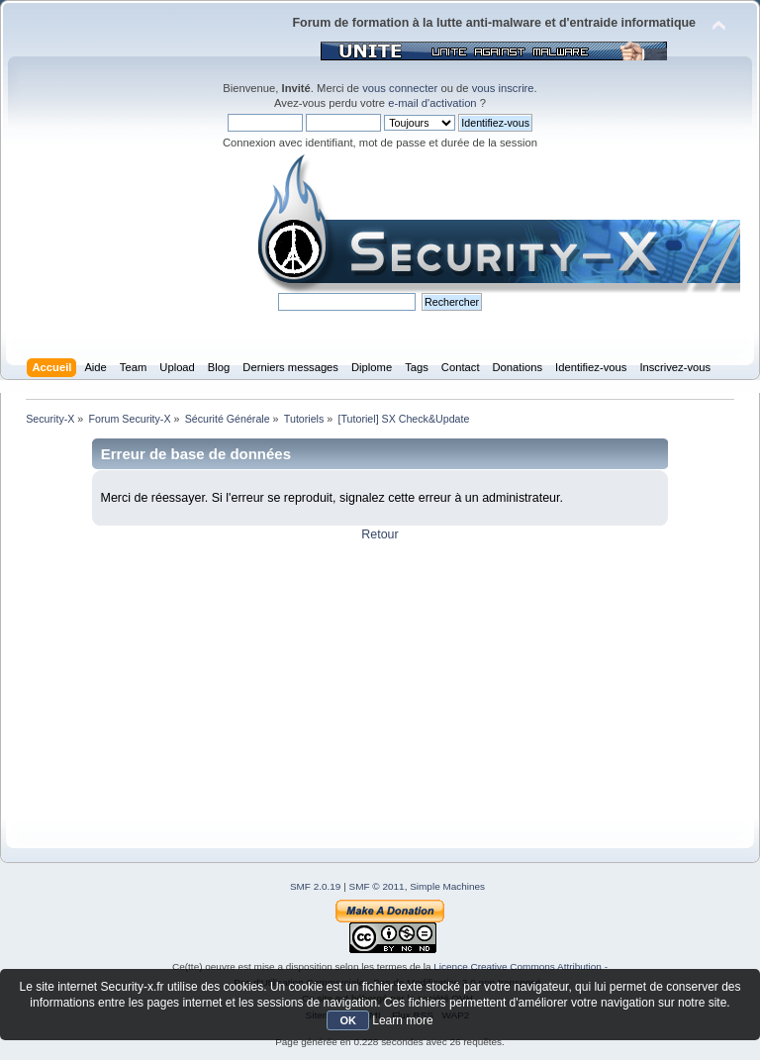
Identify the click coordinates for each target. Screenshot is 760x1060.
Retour (379, 534)
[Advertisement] (380, 680)
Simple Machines (447, 886)
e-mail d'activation (432, 103)
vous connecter (399, 88)
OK (347, 1020)
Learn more (402, 1020)
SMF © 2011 (377, 886)
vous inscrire (503, 88)
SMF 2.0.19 (315, 886)
